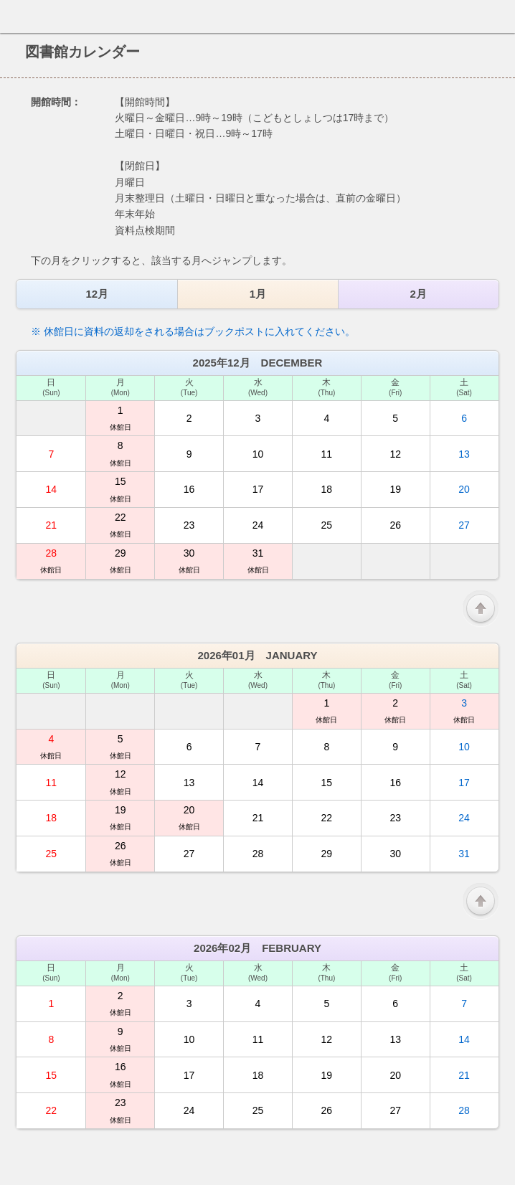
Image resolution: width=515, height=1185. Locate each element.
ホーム (15, 16)
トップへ (500, 1168)
